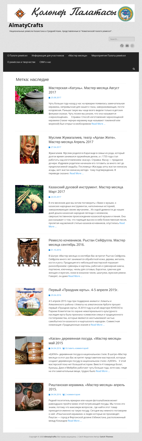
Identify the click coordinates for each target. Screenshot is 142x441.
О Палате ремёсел (17, 55)
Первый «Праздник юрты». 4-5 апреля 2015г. (83, 290)
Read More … (98, 123)
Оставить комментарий (76, 348)
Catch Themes (106, 436)
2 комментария (72, 394)
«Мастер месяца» (77, 55)
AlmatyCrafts (26, 25)
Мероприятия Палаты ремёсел (109, 55)
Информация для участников (48, 55)
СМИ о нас (45, 62)
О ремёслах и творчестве (21, 62)
